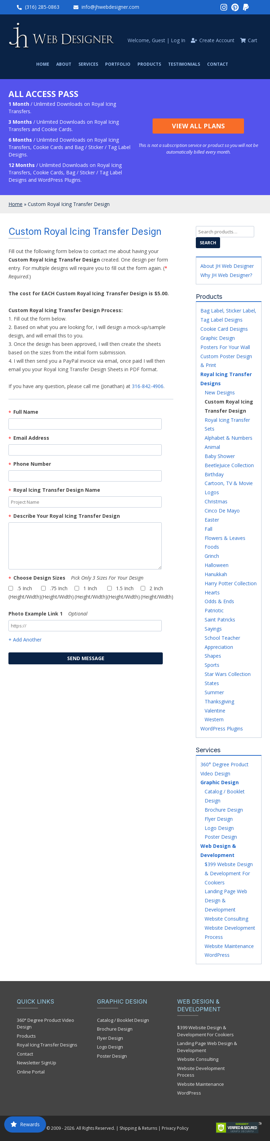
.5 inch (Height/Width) (24, 592)
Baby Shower (220, 456)
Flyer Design (219, 819)
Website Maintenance (229, 946)
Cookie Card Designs (224, 328)
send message (85, 658)
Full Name (25, 411)
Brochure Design (224, 809)
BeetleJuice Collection (229, 465)
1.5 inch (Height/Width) (123, 592)
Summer (214, 692)
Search (208, 243)
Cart (252, 40)
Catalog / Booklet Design (123, 1020)
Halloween (217, 565)
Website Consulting (226, 918)
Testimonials (184, 64)
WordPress (217, 955)
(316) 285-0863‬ (42, 7)
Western (214, 719)
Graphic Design (217, 338)
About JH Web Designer (227, 266)
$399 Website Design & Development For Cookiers (229, 873)
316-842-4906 (147, 386)
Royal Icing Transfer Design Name (56, 489)
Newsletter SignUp (36, 1062)
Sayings (213, 628)
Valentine (215, 710)
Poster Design (221, 836)
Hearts (212, 592)
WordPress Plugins (221, 728)
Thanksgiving (219, 701)
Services (88, 64)
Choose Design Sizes (78, 577)
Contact (217, 64)
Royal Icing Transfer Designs (47, 1045)
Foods (212, 546)
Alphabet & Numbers (228, 437)
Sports (212, 665)
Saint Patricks (220, 619)
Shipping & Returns (138, 1128)
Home (42, 64)
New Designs (220, 392)
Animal (212, 447)
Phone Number (32, 463)
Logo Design (219, 828)
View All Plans (198, 126)
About (63, 64)
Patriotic (214, 610)
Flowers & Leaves (225, 538)
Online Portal (31, 1072)
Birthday (214, 474)
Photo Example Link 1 (48, 613)
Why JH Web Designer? (226, 275)
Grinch (212, 556)
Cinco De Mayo (222, 510)
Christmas (216, 501)
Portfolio (117, 64)
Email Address (31, 437)
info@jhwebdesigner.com (110, 7)
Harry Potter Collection (231, 583)
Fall (208, 529)
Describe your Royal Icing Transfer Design (66, 516)
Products (149, 64)
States (212, 683)
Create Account (216, 40)
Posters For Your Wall (225, 347)
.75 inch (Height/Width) (57, 592)
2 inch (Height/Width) (157, 592)
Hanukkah (216, 574)
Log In (178, 40)
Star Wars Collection (228, 674)
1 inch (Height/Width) (91, 592)
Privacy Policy (175, 1128)
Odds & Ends (219, 601)
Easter (212, 519)
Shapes (213, 655)
